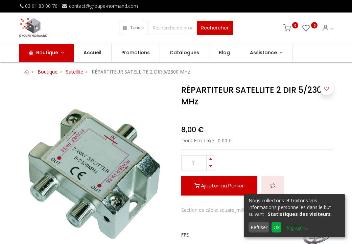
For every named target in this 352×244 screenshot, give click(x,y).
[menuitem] (93, 53)
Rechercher (215, 27)
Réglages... (296, 227)
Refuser (259, 227)
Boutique (47, 71)
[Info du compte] (327, 28)
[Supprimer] (211, 166)
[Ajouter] (211, 159)
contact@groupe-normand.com (100, 6)
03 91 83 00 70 (38, 6)
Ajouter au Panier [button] (219, 185)
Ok (277, 227)
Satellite (74, 71)
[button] (133, 28)
